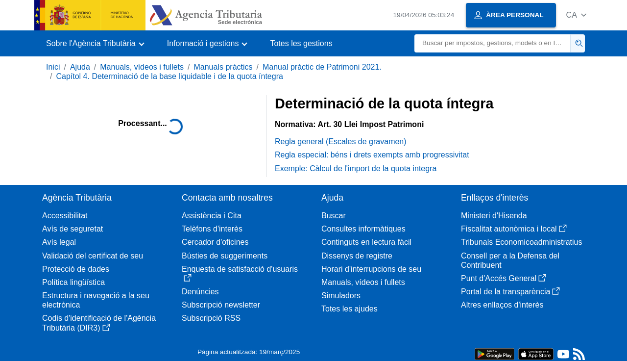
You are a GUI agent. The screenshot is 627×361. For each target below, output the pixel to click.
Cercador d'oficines (215, 242)
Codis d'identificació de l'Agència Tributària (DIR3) (99, 323)
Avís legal (59, 242)
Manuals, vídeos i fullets (142, 67)
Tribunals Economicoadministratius (521, 242)
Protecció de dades (75, 269)
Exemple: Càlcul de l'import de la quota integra (355, 168)
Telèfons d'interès (212, 229)
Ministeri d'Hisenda (494, 215)
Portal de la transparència (510, 291)
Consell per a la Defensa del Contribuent (510, 260)
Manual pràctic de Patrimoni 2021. (322, 67)
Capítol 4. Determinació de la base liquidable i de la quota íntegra (169, 76)
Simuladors (341, 295)
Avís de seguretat (72, 229)
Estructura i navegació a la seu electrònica (95, 300)
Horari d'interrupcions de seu (371, 269)
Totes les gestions (301, 43)
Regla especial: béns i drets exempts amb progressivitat (372, 155)
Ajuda (80, 67)
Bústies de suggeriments (224, 256)
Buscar (333, 215)
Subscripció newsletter (221, 305)
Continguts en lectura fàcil (366, 242)
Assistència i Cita (211, 215)
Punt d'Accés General (503, 278)
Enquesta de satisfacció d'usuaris (240, 273)
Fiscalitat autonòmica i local (514, 229)
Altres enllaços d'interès (502, 305)
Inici (53, 67)
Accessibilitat (64, 215)
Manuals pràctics (222, 67)
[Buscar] (492, 43)
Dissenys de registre (356, 256)
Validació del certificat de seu (92, 256)
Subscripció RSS (211, 318)
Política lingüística (73, 282)
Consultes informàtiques (363, 229)
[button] (576, 15)
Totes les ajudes (349, 309)
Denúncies (200, 291)
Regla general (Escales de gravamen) (341, 141)
